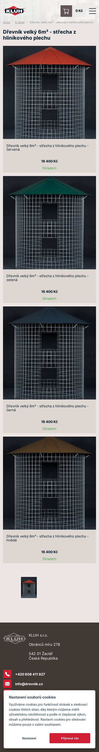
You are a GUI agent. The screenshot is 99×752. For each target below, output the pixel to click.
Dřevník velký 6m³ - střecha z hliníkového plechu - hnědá (47, 538)
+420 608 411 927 (30, 674)
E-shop (19, 22)
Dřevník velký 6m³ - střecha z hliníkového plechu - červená (47, 148)
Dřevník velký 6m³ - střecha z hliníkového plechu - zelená (47, 278)
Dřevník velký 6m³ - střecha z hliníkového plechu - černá (47, 408)
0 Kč (79, 11)
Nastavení (29, 738)
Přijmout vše (70, 738)
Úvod (6, 22)
